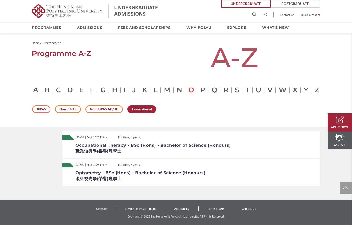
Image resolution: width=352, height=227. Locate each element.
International (142, 111)
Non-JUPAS (67, 111)
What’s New (275, 28)
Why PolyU (199, 28)
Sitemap (101, 210)
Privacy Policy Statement (140, 210)
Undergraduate (246, 4)
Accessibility (181, 210)
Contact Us (287, 15)
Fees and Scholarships (144, 28)
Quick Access (309, 15)
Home (35, 44)
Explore (236, 28)
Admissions (89, 28)
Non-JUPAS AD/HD (104, 111)
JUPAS (41, 111)
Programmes (46, 28)
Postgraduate (295, 4)
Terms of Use (216, 210)
